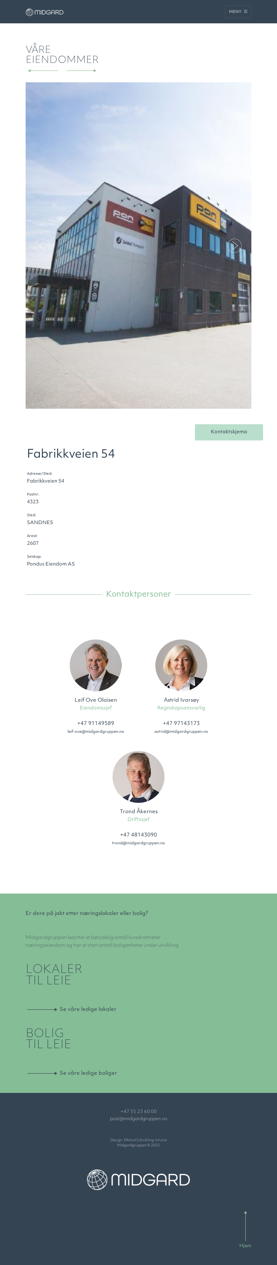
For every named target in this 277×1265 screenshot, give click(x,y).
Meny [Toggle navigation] (238, 11)
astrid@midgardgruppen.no (181, 732)
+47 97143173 (181, 723)
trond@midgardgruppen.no (138, 843)
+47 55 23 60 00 (139, 1111)
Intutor (161, 1140)
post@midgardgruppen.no (138, 1119)
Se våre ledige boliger (88, 1073)
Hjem (245, 1246)
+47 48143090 (138, 835)
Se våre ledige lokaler (88, 1009)
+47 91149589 (95, 723)
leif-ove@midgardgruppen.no (95, 732)
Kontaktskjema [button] (229, 432)
